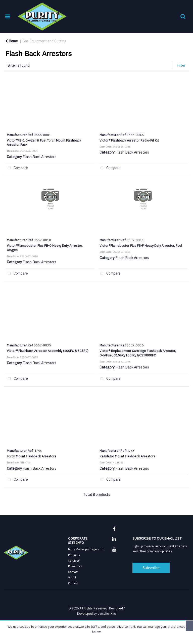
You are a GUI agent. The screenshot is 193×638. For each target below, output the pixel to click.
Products (74, 555)
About (72, 577)
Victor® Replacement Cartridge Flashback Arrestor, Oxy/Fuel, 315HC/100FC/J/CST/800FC (138, 353)
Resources (75, 566)
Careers (73, 583)
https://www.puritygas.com (86, 549)
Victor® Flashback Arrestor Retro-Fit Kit (129, 140)
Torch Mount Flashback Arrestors (31, 456)
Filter (181, 65)
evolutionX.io (107, 613)
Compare (17, 168)
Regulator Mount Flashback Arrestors (127, 456)
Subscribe (151, 567)
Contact (73, 572)
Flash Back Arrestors (39, 156)
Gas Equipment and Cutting (44, 41)
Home (11, 41)
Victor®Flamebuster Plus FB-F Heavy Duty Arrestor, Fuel (141, 245)
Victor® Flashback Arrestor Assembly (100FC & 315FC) (47, 351)
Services (74, 560)
